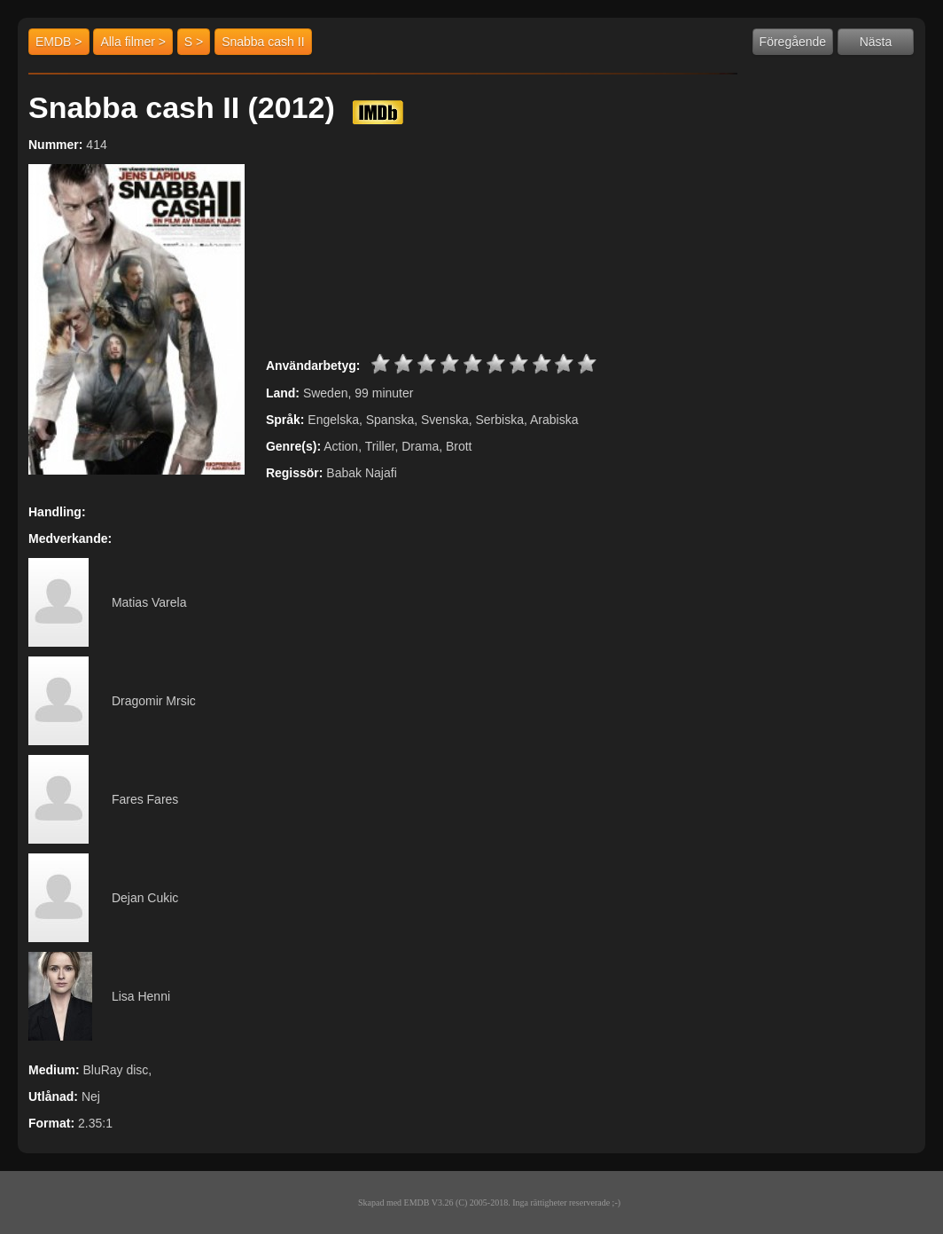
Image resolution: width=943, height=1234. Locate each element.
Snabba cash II (263, 42)
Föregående (793, 42)
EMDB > (58, 42)
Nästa (876, 42)
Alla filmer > (133, 42)
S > (193, 42)
